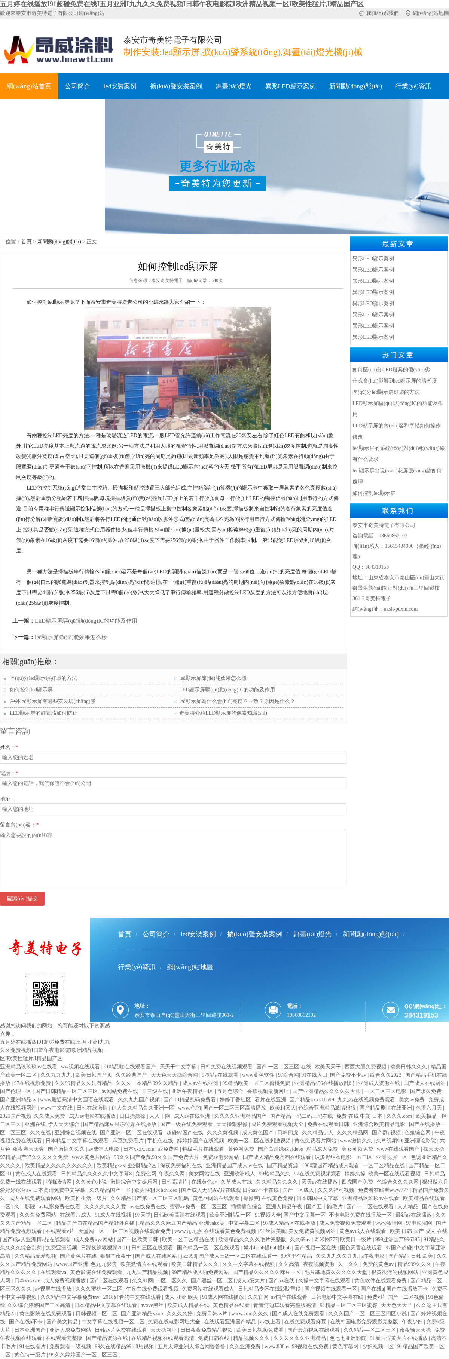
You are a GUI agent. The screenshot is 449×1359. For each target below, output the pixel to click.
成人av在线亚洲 (201, 1083)
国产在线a (372, 1289)
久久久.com (399, 1116)
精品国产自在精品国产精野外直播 (96, 1223)
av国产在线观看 (290, 1297)
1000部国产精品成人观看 (331, 1165)
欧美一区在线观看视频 (395, 1174)
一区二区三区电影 (386, 1091)
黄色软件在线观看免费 (381, 1280)
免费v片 (376, 1297)
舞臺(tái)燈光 (233, 86)
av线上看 (271, 1322)
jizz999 (188, 1256)
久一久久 (349, 1264)
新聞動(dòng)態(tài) (355, 86)
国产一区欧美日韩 (138, 1239)
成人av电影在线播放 (93, 1116)
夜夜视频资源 (319, 1264)
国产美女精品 (62, 1322)
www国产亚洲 (72, 1264)
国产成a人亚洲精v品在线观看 (36, 1239)
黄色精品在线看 (232, 1305)
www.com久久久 (250, 1313)
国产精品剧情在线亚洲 (386, 1108)
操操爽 (251, 1198)
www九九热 (187, 1231)
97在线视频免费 (33, 1083)
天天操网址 (164, 1330)
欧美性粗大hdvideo (156, 1190)
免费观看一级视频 (71, 1346)
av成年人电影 (104, 1149)
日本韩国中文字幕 (318, 1198)
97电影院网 (420, 1223)
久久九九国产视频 (139, 1099)
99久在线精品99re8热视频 (125, 1346)
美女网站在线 (205, 1174)
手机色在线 (161, 1141)
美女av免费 (412, 1099)
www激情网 (389, 1223)
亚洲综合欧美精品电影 (380, 1124)
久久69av (301, 1239)
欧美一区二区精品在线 (189, 1239)
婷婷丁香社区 (236, 1099)
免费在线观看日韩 (329, 1124)
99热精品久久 (275, 1174)
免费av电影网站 (222, 1157)
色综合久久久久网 (398, 1182)
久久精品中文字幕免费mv (70, 1297)
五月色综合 (231, 1091)
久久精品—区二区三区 (370, 1330)
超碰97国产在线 (186, 1132)
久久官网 (258, 1297)
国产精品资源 (283, 1165)
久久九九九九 (56, 1075)
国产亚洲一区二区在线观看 (132, 1132)
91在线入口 (314, 1075)
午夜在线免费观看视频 (153, 1289)
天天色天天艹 (397, 1305)
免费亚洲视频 (62, 1248)
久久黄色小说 (92, 1182)
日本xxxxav (28, 1280)
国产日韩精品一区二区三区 (67, 1091)
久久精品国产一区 (110, 1190)
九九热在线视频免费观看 (367, 1099)
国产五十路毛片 (325, 1206)
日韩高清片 (175, 1182)
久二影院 (25, 1206)
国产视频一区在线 (316, 1248)
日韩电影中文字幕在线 (338, 1297)
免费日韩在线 (214, 1338)
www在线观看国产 (399, 1149)
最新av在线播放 (414, 1215)
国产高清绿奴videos (281, 1149)
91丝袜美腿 (273, 1231)
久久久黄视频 (223, 1132)
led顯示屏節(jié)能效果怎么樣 (71, 637)
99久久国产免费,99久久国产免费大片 (157, 1157)
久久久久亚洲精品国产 (241, 1116)
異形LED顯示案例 (290, 86)
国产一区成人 (298, 1190)
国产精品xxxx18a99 (312, 1099)
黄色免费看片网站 (316, 1141)
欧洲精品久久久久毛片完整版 (253, 1239)
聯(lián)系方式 (78, 112)
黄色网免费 (242, 1149)
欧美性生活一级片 (87, 1198)
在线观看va (54, 1272)
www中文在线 (57, 1108)
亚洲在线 (35, 1124)
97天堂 (143, 1215)
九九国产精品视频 (147, 1272)
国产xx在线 (282, 1280)
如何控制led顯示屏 (31, 690)
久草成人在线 (237, 1182)
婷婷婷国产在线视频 (201, 1141)
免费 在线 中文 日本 (360, 1116)
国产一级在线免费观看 (187, 1124)
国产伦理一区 (16, 1091)
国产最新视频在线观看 (314, 1330)
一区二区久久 (172, 1280)
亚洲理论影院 (420, 1141)
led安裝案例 (120, 86)
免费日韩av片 (212, 1313)
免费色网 (145, 1174)
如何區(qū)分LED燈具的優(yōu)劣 (391, 369)
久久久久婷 (180, 1313)
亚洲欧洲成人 (240, 1174)
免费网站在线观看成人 (209, 1289)
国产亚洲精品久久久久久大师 (327, 1091)
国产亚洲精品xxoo (142, 1313)
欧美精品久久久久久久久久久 (59, 1165)
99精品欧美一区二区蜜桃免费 (257, 1083)
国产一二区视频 (407, 1297)
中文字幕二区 (244, 1223)
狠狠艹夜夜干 (116, 1256)
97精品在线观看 (221, 1075)
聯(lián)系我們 (382, 13)
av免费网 (169, 1149)
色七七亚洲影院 (349, 1338)
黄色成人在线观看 (37, 1174)
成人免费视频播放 (65, 1280)
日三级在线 (155, 1091)
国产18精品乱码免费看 (190, 1099)
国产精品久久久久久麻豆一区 (267, 1272)
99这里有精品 (297, 1256)
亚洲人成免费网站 (71, 1330)
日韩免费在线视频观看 (227, 1067)
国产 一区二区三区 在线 (284, 1067)
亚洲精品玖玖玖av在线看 (29, 1067)
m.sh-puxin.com (401, 609)
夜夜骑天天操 (416, 1330)
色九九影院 (104, 1264)
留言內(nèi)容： (19, 825)
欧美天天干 (328, 1067)
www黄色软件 (259, 1075)
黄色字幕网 (346, 1346)
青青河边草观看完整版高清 (285, 1305)
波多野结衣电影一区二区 (344, 1157)
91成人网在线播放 (223, 1297)
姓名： (9, 747)
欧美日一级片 (356, 1239)
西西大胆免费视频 (366, 1067)
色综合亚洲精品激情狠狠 (327, 1108)
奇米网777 (326, 1239)
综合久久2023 (386, 1075)
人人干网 (160, 1116)
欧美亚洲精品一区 (231, 1215)
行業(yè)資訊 (413, 86)
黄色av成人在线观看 (363, 1231)
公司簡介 (77, 86)
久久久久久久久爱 (106, 1206)
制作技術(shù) (26, 112)
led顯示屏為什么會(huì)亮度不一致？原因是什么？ (237, 701)
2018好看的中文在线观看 (132, 1297)
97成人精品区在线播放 (290, 1223)
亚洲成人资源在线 (379, 1083)
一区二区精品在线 (384, 1165)
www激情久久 (357, 1141)
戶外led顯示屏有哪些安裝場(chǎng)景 (53, 701)
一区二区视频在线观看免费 (140, 1231)
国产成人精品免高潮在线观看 (277, 1157)
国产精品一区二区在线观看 (209, 1248)
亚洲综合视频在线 (76, 1132)
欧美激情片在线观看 (144, 1264)
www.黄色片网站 (92, 1157)
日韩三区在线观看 (153, 1248)
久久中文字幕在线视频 (249, 1264)
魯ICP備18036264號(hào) (172, 1043)
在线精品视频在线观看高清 (163, 1338)
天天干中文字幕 (179, 1067)
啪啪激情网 (59, 1182)
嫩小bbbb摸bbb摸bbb (268, 1248)
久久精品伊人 (318, 1132)
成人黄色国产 (258, 1132)
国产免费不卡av (349, 1075)
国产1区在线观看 (109, 1280)
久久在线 (41, 1132)
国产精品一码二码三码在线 (302, 1116)
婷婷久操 (355, 1174)
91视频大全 (268, 1215)
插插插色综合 (247, 1206)
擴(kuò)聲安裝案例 (176, 86)
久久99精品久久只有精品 (84, 1083)
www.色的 (189, 1108)
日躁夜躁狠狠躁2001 (105, 1248)
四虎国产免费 (358, 1182)
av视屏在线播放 (54, 1289)
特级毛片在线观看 (204, 1149)
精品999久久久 (415, 1264)
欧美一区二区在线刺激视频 (260, 1141)
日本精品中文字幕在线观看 (78, 1141)
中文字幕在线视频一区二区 (114, 1322)
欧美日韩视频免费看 (260, 1330)
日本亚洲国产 (30, 1330)
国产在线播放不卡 (408, 1289)
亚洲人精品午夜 (285, 1206)
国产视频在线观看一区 (331, 1289)
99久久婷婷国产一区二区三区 (84, 1355)
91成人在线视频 (114, 1215)
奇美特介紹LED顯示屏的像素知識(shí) (223, 713)
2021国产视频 (15, 1116)
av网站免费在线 (121, 1091)
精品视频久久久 (252, 1338)
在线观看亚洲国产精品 (231, 1322)
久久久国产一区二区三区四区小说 (368, 1313)
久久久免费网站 (38, 1215)
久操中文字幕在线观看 (325, 1280)
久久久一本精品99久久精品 (148, 1083)
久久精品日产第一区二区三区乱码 (150, 1198)
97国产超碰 (399, 1248)
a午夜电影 (373, 1256)
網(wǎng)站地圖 (431, 13)
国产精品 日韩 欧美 (411, 1256)
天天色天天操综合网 (175, 1075)
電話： (9, 773)
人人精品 (408, 1206)
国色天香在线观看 (362, 1248)
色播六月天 (429, 1108)
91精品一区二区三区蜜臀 (349, 1305)
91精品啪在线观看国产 (131, 1067)
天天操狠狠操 (232, 1124)
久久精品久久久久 (277, 1182)
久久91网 (142, 1280)
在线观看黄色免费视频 (231, 1231)
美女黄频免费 (358, 1149)
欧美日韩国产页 (95, 1075)
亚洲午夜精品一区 (193, 1091)
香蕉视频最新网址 (268, 1091)
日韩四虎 (288, 1132)
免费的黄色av (379, 1264)
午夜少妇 (413, 1322)
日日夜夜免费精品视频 (207, 1330)
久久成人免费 (50, 1116)
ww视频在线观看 (81, 1067)
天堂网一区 (92, 1231)
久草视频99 (389, 1141)
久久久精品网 (353, 1132)
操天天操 (434, 1149)
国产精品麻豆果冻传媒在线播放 (120, 1124)
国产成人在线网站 (425, 1083)
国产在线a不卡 (26, 1322)
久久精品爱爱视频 (36, 1256)
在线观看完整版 (65, 1338)
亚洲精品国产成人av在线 (235, 1165)
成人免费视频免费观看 (346, 1223)
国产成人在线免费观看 (299, 1313)
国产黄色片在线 (79, 1256)
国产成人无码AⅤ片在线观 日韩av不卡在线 (230, 1190)
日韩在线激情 (92, 1108)
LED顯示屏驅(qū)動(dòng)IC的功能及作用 (86, 621)
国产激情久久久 (67, 1149)
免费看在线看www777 (384, 1190)
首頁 (26, 242)
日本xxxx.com (139, 1149)
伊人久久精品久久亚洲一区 (144, 1108)
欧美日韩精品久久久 (195, 1264)
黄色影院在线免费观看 (97, 1272)
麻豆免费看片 (128, 1141)
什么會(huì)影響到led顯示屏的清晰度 (394, 381)
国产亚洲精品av (19, 1099)
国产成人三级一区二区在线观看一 (239, 1256)
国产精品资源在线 (107, 1338)
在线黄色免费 (278, 1198)
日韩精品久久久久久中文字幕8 (97, 1174)
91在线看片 (33, 1346)
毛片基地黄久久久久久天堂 (337, 1272)
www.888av (277, 1346)
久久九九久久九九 (337, 1256)
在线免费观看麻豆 (306, 1322)
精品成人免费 (322, 1149)
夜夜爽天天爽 (29, 1149)
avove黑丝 (153, 1305)
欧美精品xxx (111, 1165)
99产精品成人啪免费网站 (200, 1272)
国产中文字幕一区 (305, 1215)
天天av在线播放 (320, 1182)
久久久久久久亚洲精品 (300, 1338)
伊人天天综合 (64, 1124)
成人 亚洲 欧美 (182, 1297)
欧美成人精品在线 (189, 1305)
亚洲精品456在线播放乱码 (325, 1083)
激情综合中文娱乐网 (134, 1182)
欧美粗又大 (283, 1108)
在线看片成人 (76, 1215)
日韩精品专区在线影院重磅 (270, 1289)
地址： (8, 799)
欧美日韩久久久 (409, 1067)
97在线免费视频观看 (318, 1174)
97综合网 (288, 1075)
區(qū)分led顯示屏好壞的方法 (43, 678)
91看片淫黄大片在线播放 (399, 1338)
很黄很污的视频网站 (395, 1272)
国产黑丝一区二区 (212, 1280)
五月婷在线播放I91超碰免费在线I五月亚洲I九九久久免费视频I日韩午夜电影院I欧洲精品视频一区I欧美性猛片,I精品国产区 (182, 4)
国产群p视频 (387, 1132)
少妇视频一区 (378, 1346)
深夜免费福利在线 (182, 1165)
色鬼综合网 (418, 1132)
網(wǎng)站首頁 (29, 86)
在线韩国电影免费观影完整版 (365, 1322)
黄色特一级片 (30, 1355)
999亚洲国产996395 (398, 1239)
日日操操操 (133, 1116)
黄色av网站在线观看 (217, 1198)
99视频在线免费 (311, 1346)
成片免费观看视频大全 (278, 1124)
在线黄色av (205, 1182)
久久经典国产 (132, 1075)
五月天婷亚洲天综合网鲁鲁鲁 (192, 1346)
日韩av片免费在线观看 (121, 1330)
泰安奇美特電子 (167, 280)
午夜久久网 (172, 1174)
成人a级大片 (251, 1280)
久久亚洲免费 (245, 1346)
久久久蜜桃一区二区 (99, 1289)
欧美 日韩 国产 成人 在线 (419, 1231)
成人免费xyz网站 (94, 1239)
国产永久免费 (426, 1091)
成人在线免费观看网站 (36, 1198)
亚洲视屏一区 (392, 1157)
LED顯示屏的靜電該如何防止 (43, 713)
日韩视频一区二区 (97, 1313)
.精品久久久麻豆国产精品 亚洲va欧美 (182, 1223)
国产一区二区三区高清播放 (235, 1108)
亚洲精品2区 (143, 1165)
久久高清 (289, 1264)
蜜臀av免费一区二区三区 (199, 1206)
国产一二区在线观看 (370, 1206)
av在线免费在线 (148, 1206)
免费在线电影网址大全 (175, 1322)
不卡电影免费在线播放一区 (361, 1215)
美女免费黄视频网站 (312, 1231)
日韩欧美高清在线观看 (180, 1215)
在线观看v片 (61, 1231)
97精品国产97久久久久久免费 (35, 1157)
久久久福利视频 (337, 1190)
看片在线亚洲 (271, 1099)
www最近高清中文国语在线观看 (78, 1099)
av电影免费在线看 (60, 1206)
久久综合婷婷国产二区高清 (39, 1305)
